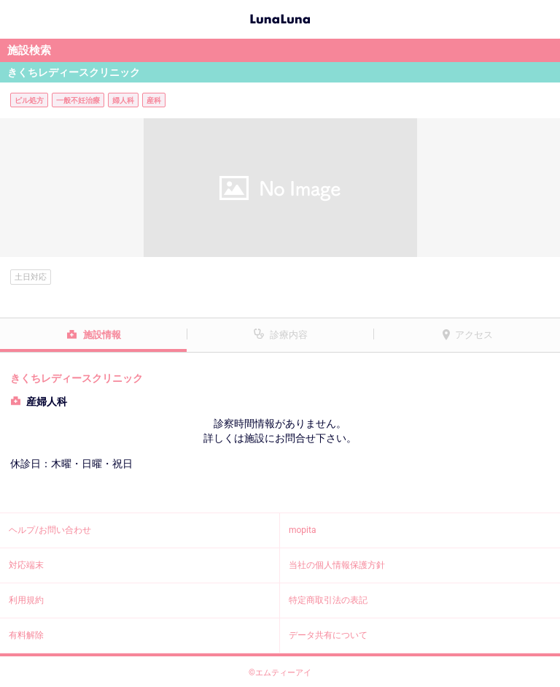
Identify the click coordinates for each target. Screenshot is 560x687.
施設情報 (102, 334)
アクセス (474, 334)
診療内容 (289, 334)
